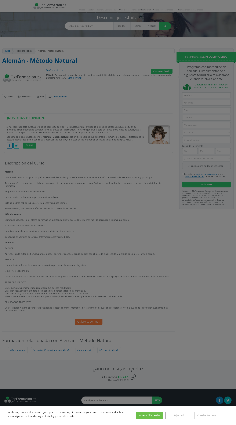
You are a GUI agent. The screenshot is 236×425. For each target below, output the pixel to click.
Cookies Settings (206, 415)
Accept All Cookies (149, 415)
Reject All (179, 415)
